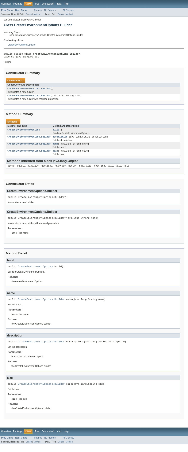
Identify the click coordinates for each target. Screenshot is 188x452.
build (55, 132)
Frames (38, 10)
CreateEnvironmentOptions (22, 44)
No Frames (50, 10)
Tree (37, 3)
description (59, 139)
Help (66, 3)
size (55, 154)
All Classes (68, 10)
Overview (6, 3)
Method (36, 14)
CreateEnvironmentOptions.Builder (29, 90)
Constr (29, 14)
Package (17, 3)
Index (59, 3)
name (55, 146)
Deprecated (48, 3)
